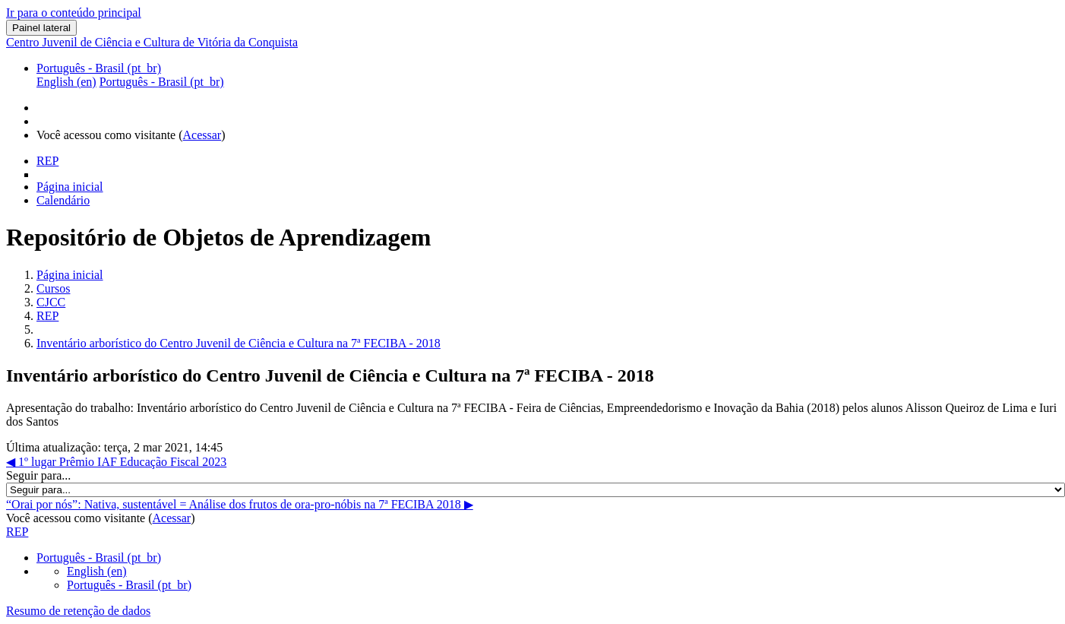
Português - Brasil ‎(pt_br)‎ (98, 68)
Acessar (202, 134)
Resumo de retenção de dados (78, 610)
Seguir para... (38, 475)
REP (47, 315)
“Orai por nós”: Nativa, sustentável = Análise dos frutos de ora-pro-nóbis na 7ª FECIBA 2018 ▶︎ (239, 504)
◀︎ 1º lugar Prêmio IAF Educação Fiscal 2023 (116, 461)
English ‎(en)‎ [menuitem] (66, 81)
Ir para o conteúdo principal (73, 12)
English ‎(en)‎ (97, 571)
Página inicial (69, 274)
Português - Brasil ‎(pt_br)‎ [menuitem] (162, 81)
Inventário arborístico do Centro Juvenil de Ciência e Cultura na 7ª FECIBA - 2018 (238, 343)
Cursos (53, 288)
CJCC (50, 302)
